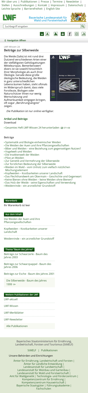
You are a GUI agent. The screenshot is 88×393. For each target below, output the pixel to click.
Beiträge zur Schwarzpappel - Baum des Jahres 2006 (27, 265)
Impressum (57, 5)
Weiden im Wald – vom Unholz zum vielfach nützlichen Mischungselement (37, 168)
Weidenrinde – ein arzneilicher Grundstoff (30, 185)
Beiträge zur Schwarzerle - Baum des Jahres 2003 (26, 255)
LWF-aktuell (11, 299)
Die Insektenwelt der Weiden (22, 154)
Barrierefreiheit (33, 8)
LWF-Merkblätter (14, 312)
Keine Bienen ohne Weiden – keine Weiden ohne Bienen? (38, 179)
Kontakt (42, 5)
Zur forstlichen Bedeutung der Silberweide (30, 164)
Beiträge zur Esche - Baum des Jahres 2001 (29, 273)
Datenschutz (75, 5)
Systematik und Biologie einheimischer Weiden (33, 142)
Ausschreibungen (23, 5)
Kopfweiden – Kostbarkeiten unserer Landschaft (34, 173)
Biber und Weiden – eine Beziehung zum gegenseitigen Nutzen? (43, 148)
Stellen (6, 5)
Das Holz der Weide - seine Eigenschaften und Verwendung (40, 182)
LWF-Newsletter (13, 319)
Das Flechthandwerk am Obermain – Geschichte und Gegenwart (43, 176)
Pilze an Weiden (14, 158)
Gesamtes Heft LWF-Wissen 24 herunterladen (37, 127)
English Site (53, 8)
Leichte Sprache (11, 8)
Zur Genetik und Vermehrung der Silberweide (32, 161)
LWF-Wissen (11, 306)
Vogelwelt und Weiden (18, 151)
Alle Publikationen (17, 326)
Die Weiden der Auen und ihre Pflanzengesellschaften (37, 145)
